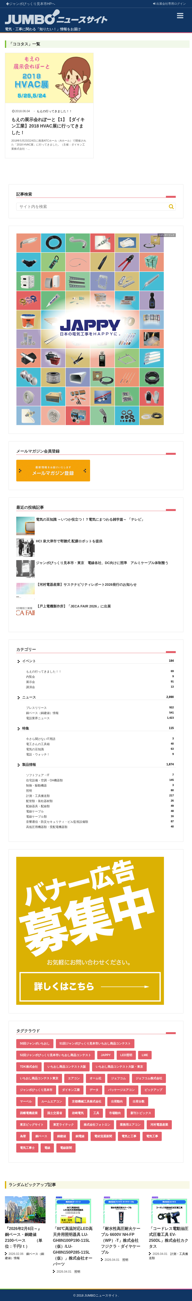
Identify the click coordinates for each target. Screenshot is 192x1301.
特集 (98, 728)
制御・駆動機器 (100, 785)
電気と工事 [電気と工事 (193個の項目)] (129, 1136)
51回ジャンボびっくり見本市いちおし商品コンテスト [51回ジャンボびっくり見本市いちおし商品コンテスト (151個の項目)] (95, 1043)
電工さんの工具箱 (100, 744)
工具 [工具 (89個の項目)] (96, 1113)
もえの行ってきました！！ (54, 111)
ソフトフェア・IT (100, 775)
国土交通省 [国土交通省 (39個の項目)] (54, 1113)
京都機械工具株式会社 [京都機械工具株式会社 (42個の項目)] (86, 1101)
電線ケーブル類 (100, 816)
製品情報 (98, 765)
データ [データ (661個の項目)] (94, 1090)
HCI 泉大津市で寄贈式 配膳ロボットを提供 (69, 541)
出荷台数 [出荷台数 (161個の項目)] (138, 1101)
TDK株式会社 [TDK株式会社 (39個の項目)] (29, 1066)
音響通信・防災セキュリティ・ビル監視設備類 (100, 822)
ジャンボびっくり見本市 (30, 4)
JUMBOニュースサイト (101, 1295)
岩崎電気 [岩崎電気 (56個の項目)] (78, 1113)
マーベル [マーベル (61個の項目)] (26, 1101)
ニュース (98, 697)
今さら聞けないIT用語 (100, 739)
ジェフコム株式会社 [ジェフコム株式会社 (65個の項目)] (149, 1078)
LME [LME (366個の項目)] (145, 1055)
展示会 (100, 682)
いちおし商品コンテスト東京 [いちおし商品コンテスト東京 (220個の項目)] (39, 1078)
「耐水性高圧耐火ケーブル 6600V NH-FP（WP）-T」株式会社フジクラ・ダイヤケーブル (120, 1240)
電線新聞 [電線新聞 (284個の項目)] (66, 1148)
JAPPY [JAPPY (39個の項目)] (106, 1055)
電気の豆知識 (100, 749)
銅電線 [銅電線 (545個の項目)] (80, 1136)
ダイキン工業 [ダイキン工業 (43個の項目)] (71, 1090)
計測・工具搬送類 (100, 796)
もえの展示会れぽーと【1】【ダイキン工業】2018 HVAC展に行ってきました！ (48, 126)
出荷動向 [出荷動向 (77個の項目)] (117, 1101)
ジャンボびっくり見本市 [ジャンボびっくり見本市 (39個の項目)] (36, 1090)
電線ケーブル (100, 811)
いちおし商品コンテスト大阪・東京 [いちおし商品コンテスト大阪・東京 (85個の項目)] (119, 1066)
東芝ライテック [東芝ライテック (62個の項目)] (63, 1124)
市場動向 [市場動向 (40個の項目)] (115, 1113)
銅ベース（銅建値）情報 (100, 713)
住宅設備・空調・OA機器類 (100, 780)
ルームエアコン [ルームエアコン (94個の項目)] (51, 1101)
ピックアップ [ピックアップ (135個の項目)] (153, 1090)
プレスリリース (100, 708)
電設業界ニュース (100, 718)
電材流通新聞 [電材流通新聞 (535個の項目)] (103, 1136)
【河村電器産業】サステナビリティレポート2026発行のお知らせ (86, 584)
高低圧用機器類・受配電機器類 (100, 827)
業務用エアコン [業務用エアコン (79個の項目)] (130, 1124)
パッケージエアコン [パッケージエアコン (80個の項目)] (121, 1090)
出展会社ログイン (169, 3)
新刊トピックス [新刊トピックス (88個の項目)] (140, 1113)
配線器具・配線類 (100, 806)
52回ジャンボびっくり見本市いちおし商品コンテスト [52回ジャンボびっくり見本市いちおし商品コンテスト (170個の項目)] (55, 1055)
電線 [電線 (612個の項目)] (47, 1148)
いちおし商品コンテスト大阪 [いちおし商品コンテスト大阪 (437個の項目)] (67, 1066)
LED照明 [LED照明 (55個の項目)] (126, 1055)
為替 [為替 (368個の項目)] (23, 1136)
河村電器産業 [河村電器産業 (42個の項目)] (159, 1124)
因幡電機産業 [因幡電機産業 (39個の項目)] (29, 1113)
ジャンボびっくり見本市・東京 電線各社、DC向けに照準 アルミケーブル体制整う (102, 563)
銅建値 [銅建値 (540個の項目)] (61, 1136)
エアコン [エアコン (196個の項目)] (74, 1078)
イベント (98, 661)
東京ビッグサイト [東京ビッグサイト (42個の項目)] (32, 1124)
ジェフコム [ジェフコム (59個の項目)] (118, 1078)
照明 (100, 790)
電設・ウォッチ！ (100, 754)
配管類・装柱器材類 (100, 801)
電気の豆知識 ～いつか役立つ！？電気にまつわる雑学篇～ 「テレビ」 (90, 519)
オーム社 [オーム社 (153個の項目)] (95, 1078)
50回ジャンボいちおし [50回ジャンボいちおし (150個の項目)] (35, 1043)
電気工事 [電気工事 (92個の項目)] (152, 1136)
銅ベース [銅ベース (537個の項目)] (41, 1136)
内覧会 (100, 676)
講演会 (100, 687)
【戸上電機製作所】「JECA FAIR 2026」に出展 (73, 606)
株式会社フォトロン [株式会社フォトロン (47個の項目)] (97, 1124)
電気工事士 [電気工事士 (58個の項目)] (27, 1148)
